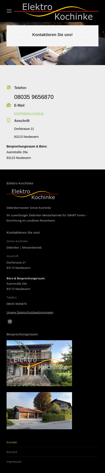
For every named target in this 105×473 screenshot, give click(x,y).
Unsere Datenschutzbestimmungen (30, 312)
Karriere (12, 452)
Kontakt (12, 442)
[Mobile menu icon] (9, 11)
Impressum (14, 462)
